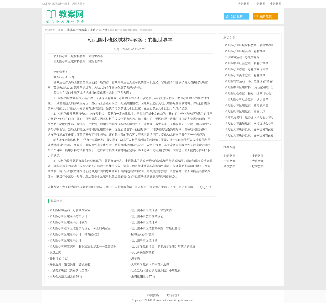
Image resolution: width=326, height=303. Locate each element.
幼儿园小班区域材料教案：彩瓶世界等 (156, 228)
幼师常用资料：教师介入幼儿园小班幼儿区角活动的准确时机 (249, 117)
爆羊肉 (135, 258)
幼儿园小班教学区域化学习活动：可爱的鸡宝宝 (80, 228)
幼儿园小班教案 (77, 30)
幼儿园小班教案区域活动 (147, 216)
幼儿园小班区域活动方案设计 (68, 216)
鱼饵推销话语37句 (143, 276)
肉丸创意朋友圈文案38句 (65, 276)
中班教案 (259, 3)
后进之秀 (55, 252)
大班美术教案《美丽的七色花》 (69, 270)
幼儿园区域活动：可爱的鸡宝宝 (69, 210)
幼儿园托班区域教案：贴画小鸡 (245, 111)
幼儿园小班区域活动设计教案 (68, 222)
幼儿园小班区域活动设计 (65, 240)
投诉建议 (266, 16)
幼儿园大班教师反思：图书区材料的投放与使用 (249, 129)
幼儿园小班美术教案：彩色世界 (245, 75)
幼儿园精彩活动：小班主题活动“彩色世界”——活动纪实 (249, 81)
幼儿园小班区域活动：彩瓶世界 (151, 210)
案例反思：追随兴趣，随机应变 (69, 264)
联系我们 (173, 295)
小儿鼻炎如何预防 (142, 252)
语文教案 (230, 166)
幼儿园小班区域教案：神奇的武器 (246, 105)
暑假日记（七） (59, 258)
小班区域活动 (98, 30)
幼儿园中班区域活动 (144, 240)
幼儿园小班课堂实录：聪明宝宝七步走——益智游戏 (82, 246)
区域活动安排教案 (142, 234)
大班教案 (243, 3)
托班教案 (230, 155)
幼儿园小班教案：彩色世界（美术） (248, 69)
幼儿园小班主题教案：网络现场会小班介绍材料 (249, 123)
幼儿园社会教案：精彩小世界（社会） (249, 93)
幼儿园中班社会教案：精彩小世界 (246, 63)
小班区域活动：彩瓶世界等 (242, 57)
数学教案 (258, 166)
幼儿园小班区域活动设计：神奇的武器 (74, 234)
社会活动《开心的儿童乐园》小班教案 (156, 270)
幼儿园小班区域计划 (144, 222)
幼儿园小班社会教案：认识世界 (246, 99)
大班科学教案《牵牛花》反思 (150, 264)
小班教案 (276, 3)
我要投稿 (237, 16)
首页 (61, 30)
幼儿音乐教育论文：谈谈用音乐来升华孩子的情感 (163, 246)
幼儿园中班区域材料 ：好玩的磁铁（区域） (249, 87)
